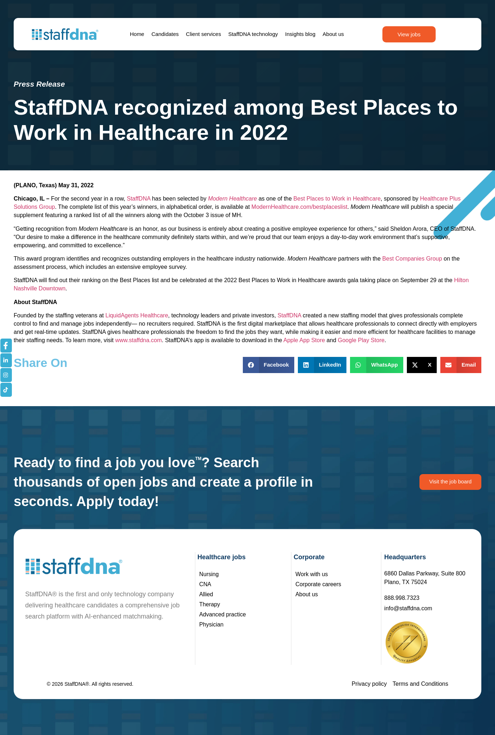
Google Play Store (361, 340)
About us (333, 34)
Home (137, 34)
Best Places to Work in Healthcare (337, 199)
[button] (269, 365)
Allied (206, 594)
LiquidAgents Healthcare (136, 315)
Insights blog (300, 34)
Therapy (210, 604)
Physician (211, 624)
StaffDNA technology (253, 34)
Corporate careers (318, 584)
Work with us (311, 574)
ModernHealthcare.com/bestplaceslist (299, 207)
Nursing (209, 574)
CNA (205, 584)
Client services (203, 34)
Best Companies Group (412, 259)
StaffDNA (139, 199)
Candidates (165, 34)
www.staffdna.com (138, 340)
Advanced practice (223, 614)
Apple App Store (304, 340)
